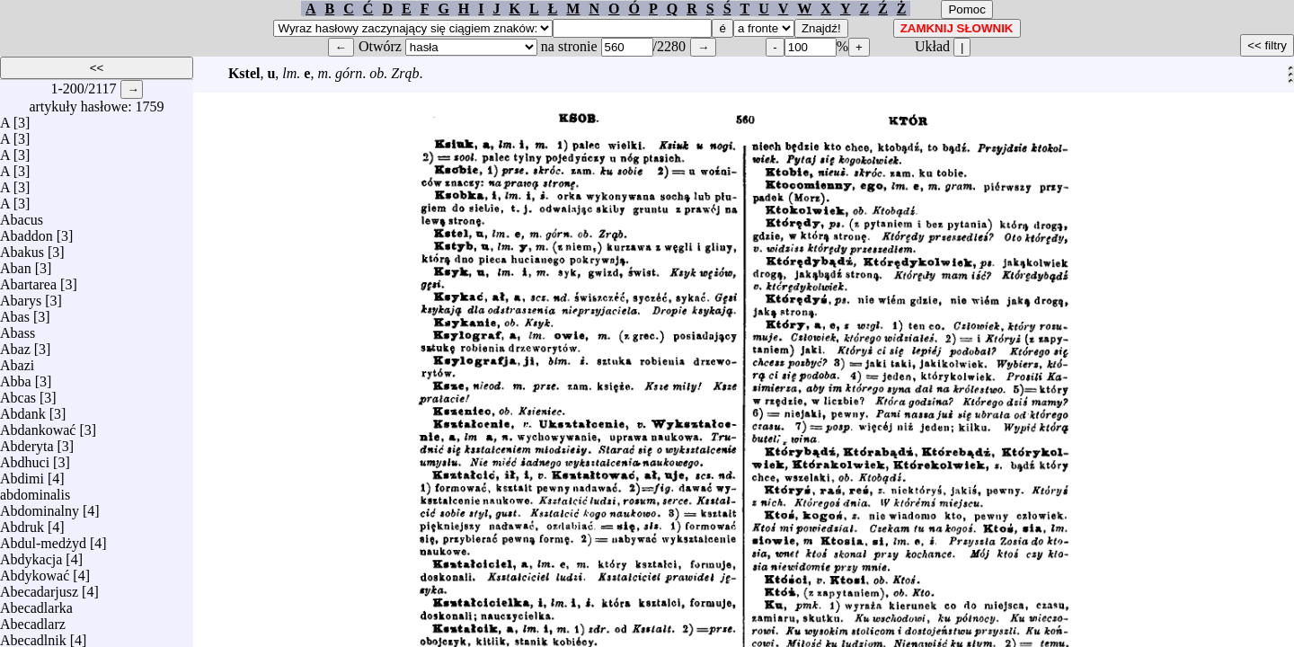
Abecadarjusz (39, 587)
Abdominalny (39, 506)
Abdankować (37, 425)
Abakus (22, 247)
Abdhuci (24, 457)
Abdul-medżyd (43, 538)
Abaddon (26, 231)
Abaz (15, 344)
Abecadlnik (33, 635)
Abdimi (22, 474)
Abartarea (28, 280)
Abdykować (34, 571)
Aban (15, 263)
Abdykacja (31, 555)
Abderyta (27, 441)
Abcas (18, 393)
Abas (15, 312)
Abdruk (22, 522)
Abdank (23, 409)
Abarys (20, 296)
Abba (15, 377)
